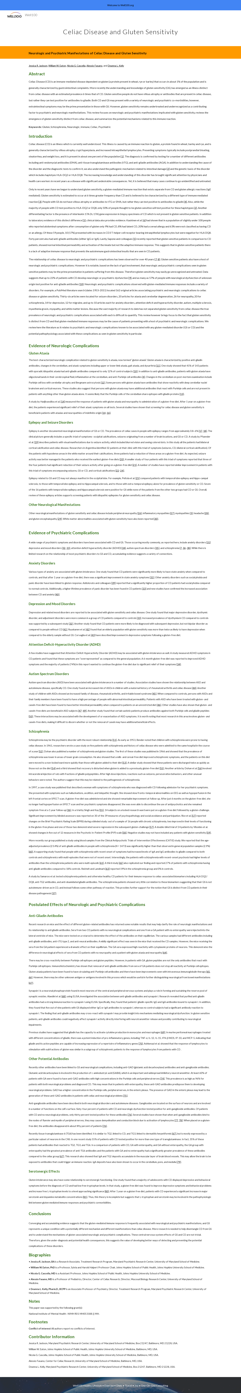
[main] (120, 30)
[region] (120, 5)
